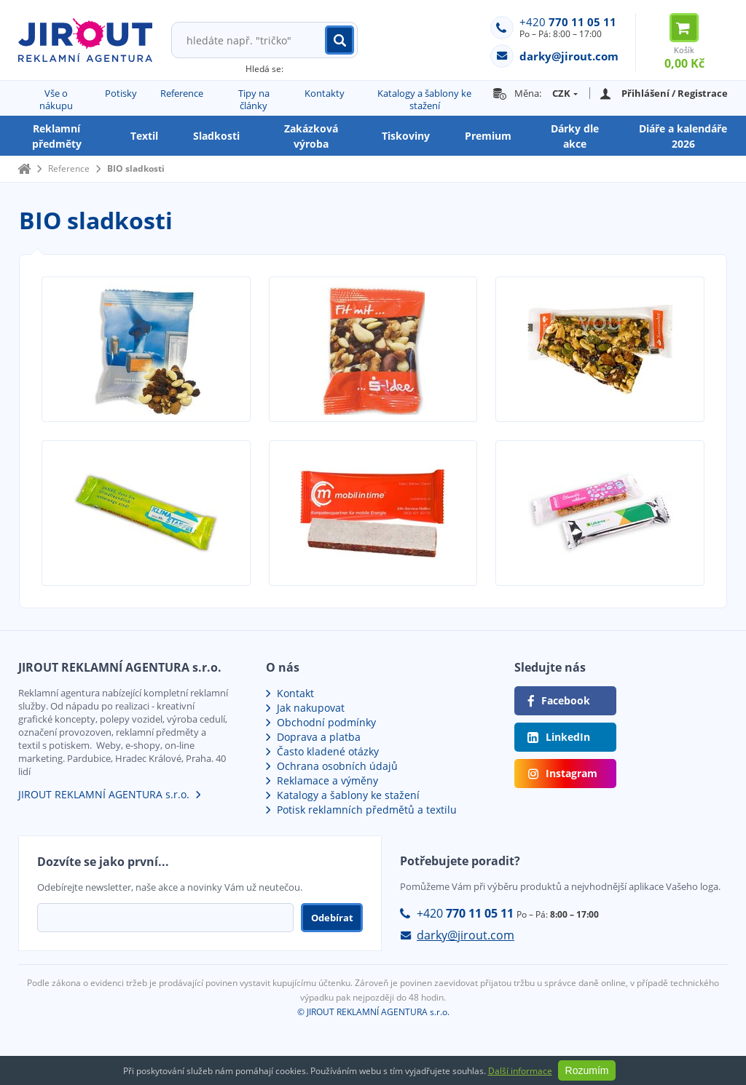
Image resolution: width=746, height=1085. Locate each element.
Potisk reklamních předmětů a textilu (367, 809)
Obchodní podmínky (326, 722)
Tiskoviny (406, 136)
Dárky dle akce (575, 136)
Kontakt (295, 693)
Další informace (520, 1071)
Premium (488, 136)
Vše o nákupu (56, 99)
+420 (567, 22)
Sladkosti (216, 136)
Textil (144, 136)
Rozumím (587, 1070)
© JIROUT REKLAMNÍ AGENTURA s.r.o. (373, 1012)
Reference (181, 93)
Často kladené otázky (328, 751)
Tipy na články (254, 99)
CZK (561, 93)
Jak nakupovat (311, 708)
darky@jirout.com (465, 935)
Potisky (121, 93)
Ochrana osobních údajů (337, 766)
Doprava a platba (319, 737)
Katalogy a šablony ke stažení (424, 99)
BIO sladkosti (136, 168)
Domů (24, 168)
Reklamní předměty (57, 136)
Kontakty (325, 93)
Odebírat (332, 917)
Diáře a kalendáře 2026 (683, 136)
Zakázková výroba (311, 136)
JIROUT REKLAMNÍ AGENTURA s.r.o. (103, 794)
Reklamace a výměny (327, 780)
